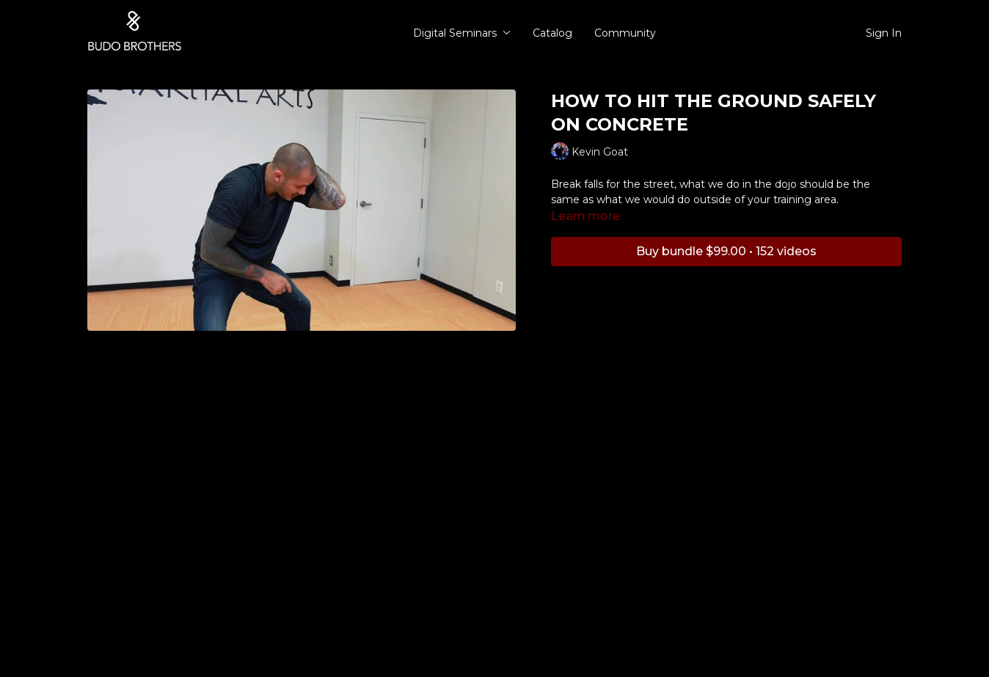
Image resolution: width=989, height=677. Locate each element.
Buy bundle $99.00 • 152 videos (726, 251)
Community (625, 33)
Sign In (884, 33)
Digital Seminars (462, 33)
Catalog (552, 33)
